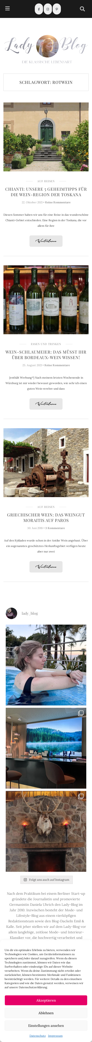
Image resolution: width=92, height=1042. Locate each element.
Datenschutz (38, 1035)
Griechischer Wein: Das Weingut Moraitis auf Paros (46, 517)
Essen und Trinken (46, 344)
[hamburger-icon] (7, 9)
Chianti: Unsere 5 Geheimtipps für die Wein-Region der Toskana (46, 191)
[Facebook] (39, 8)
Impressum (55, 1035)
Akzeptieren (46, 1000)
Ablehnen (46, 1013)
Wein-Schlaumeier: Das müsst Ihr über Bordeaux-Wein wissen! (46, 354)
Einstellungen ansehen (46, 1025)
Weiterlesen (46, 241)
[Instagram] (48, 8)
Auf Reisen (46, 181)
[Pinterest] (57, 8)
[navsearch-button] (82, 9)
